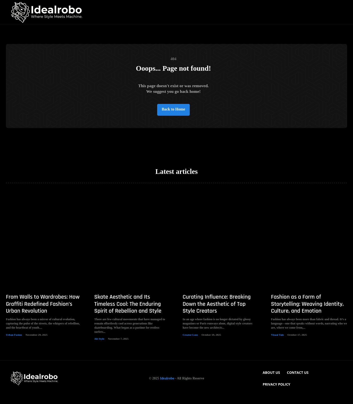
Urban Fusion (14, 342)
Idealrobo (167, 386)
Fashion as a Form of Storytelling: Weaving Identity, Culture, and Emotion (307, 311)
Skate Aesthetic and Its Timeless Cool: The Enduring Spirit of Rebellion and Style (128, 311)
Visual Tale (277, 342)
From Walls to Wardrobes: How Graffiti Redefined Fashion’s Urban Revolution (43, 311)
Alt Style (99, 346)
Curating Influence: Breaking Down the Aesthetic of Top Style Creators (217, 311)
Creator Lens (190, 342)
